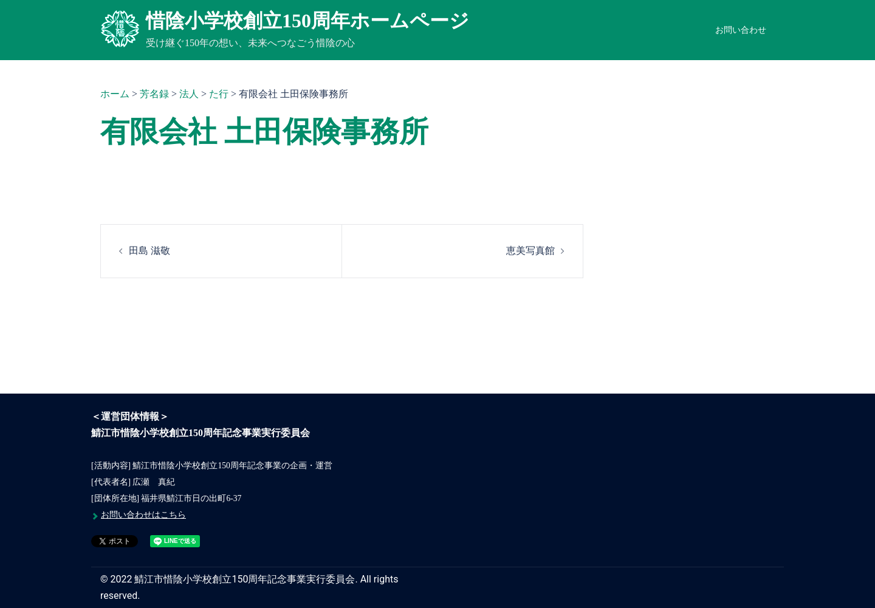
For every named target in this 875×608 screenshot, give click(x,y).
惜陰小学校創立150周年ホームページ (307, 21)
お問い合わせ (740, 30)
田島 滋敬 (149, 250)
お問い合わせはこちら (143, 514)
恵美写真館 (530, 250)
